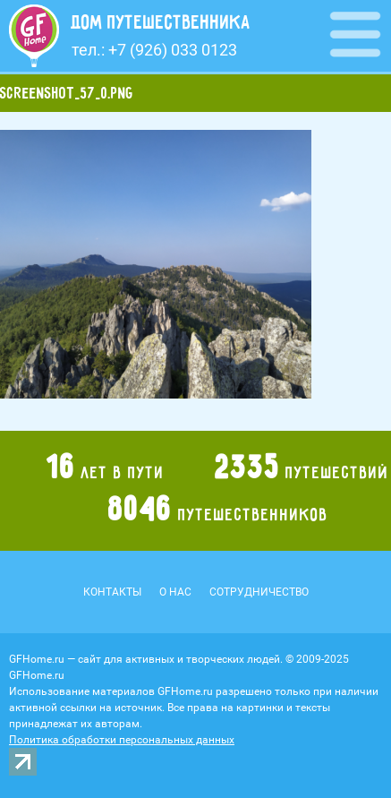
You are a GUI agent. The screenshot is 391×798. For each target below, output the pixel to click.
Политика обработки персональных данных (121, 740)
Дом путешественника (161, 21)
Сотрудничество (259, 592)
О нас (175, 592)
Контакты (112, 592)
